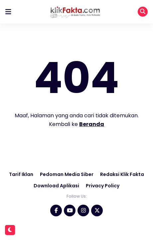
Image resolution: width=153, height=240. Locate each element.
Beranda (91, 124)
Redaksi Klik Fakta (122, 174)
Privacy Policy (102, 185)
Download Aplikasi (56, 185)
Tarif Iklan (21, 174)
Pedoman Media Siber (66, 174)
